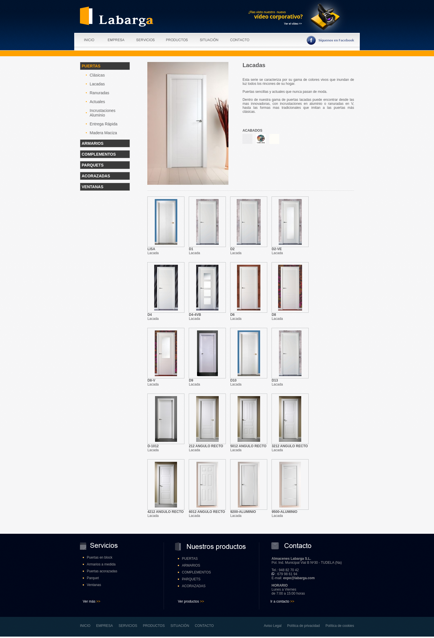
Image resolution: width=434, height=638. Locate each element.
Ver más (89, 601)
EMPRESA (104, 626)
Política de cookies (340, 626)
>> (97, 601)
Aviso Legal (273, 626)
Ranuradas (99, 93)
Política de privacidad (303, 626)
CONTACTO (204, 626)
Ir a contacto (282, 601)
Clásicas (97, 75)
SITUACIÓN (179, 626)
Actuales (97, 101)
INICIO (85, 626)
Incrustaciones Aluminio (102, 112)
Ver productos (188, 601)
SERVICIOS (127, 626)
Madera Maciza (103, 133)
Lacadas (97, 84)
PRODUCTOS (154, 626)
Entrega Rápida (103, 124)
